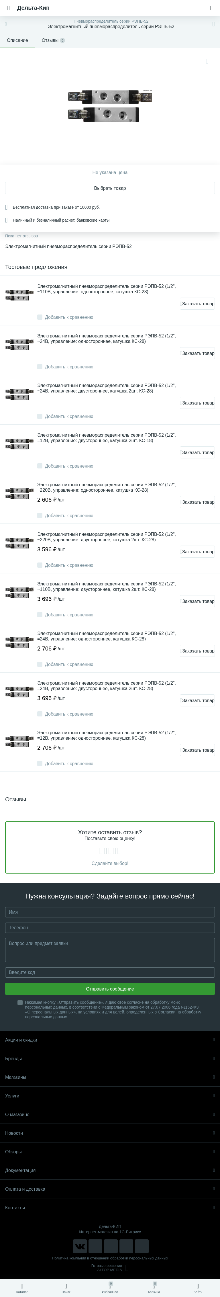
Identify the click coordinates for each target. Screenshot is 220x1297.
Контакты (110, 1207)
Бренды (110, 1058)
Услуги (110, 1095)
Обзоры (110, 1151)
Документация (110, 1170)
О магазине (110, 1114)
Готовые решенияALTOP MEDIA (110, 1267)
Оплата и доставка (110, 1189)
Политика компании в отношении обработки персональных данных (110, 1258)
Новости (110, 1133)
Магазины (110, 1077)
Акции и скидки (110, 1040)
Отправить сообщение (110, 989)
